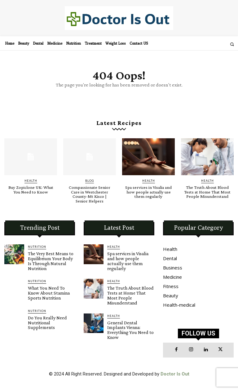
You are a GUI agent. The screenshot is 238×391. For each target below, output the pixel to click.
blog (89, 180)
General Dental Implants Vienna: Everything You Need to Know (128, 313)
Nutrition (37, 246)
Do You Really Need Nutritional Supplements (49, 310)
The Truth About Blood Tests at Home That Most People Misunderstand (207, 191)
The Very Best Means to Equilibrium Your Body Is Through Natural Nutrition (51, 257)
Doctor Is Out (175, 373)
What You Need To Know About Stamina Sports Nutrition (50, 285)
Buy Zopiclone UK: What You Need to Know (31, 189)
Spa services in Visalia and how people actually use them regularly (148, 191)
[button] (232, 44)
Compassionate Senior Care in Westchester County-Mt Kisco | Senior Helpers (89, 194)
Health (30, 180)
